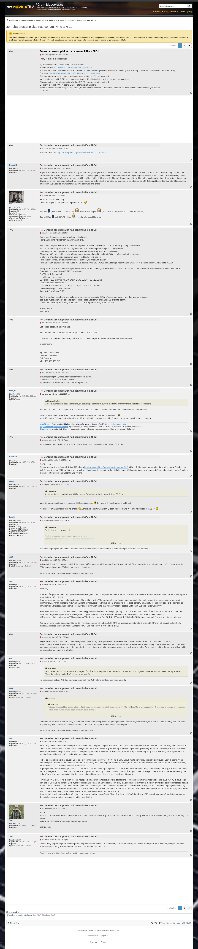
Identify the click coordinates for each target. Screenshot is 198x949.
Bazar (173, 12)
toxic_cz (12, 391)
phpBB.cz (104, 936)
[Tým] (161, 923)
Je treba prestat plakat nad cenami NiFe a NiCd (39, 26)
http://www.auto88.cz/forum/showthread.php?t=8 (106, 467)
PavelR (12, 517)
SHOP (165, 12)
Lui (10, 204)
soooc (11, 481)
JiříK (11, 557)
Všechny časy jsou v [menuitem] (178, 923)
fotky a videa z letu (118, 424)
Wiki (183, 12)
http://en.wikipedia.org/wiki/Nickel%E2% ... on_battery (81, 152)
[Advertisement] (99, 119)
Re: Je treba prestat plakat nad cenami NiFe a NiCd (68, 145)
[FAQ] (154, 923)
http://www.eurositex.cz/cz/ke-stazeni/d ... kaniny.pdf (76, 73)
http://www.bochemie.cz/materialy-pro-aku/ (73, 67)
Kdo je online (12, 912)
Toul (11, 820)
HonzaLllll (13, 165)
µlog (189, 12)
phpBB (91, 930)
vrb (10, 581)
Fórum (156, 12)
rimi (10, 658)
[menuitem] (51, 20)
